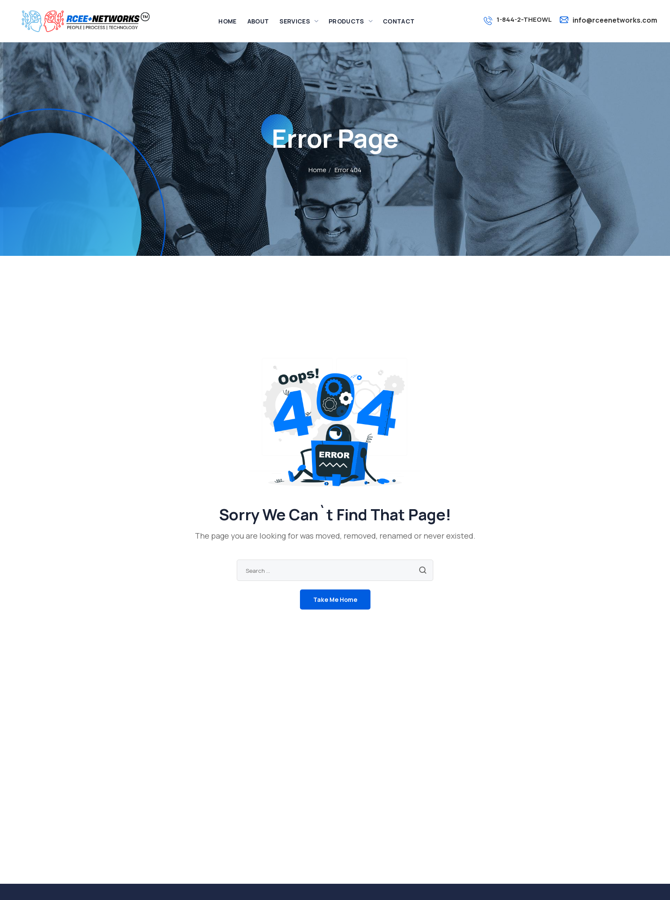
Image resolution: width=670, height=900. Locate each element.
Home (317, 169)
